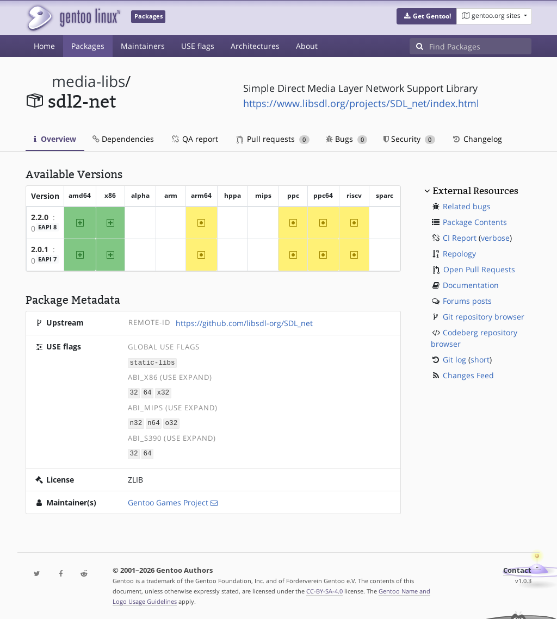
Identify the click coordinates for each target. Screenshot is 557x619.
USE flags (197, 46)
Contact (517, 568)
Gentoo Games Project (168, 500)
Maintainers (143, 46)
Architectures (255, 46)
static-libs (152, 362)
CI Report (459, 238)
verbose (495, 238)
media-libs (88, 81)
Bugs (347, 139)
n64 (153, 422)
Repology (459, 253)
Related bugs (467, 206)
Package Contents (475, 222)
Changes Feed (468, 375)
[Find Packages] (480, 46)
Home (44, 46)
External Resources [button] (475, 190)
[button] (427, 16)
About (307, 46)
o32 (171, 422)
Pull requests (273, 139)
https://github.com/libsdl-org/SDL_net (244, 323)
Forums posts (467, 301)
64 (147, 392)
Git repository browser (483, 316)
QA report (194, 139)
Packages (87, 46)
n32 (136, 422)
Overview (55, 139)
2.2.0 (39, 217)
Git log (454, 359)
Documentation (471, 285)
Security (409, 139)
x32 (163, 392)
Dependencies (123, 139)
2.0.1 (39, 249)
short (480, 359)
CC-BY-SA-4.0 (324, 589)
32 (134, 392)
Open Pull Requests (479, 269)
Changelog (476, 139)
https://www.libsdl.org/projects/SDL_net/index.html (361, 103)
